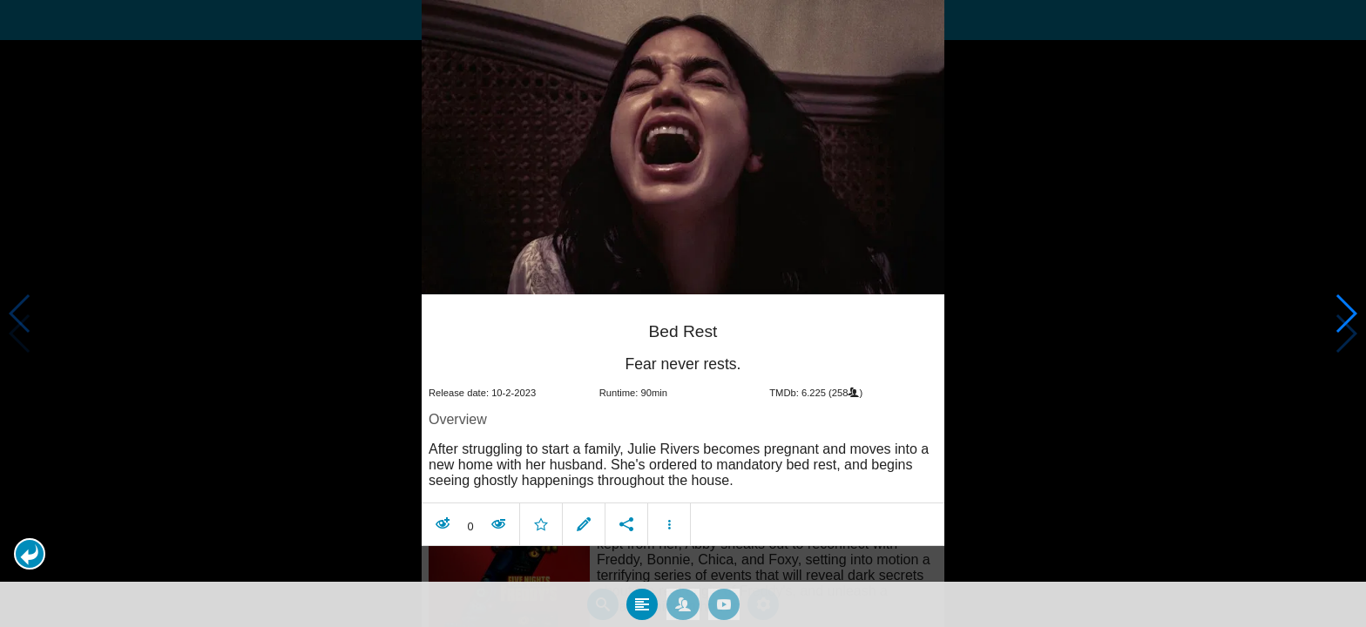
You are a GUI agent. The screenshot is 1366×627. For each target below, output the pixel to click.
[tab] (642, 600)
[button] (29, 554)
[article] (683, 419)
